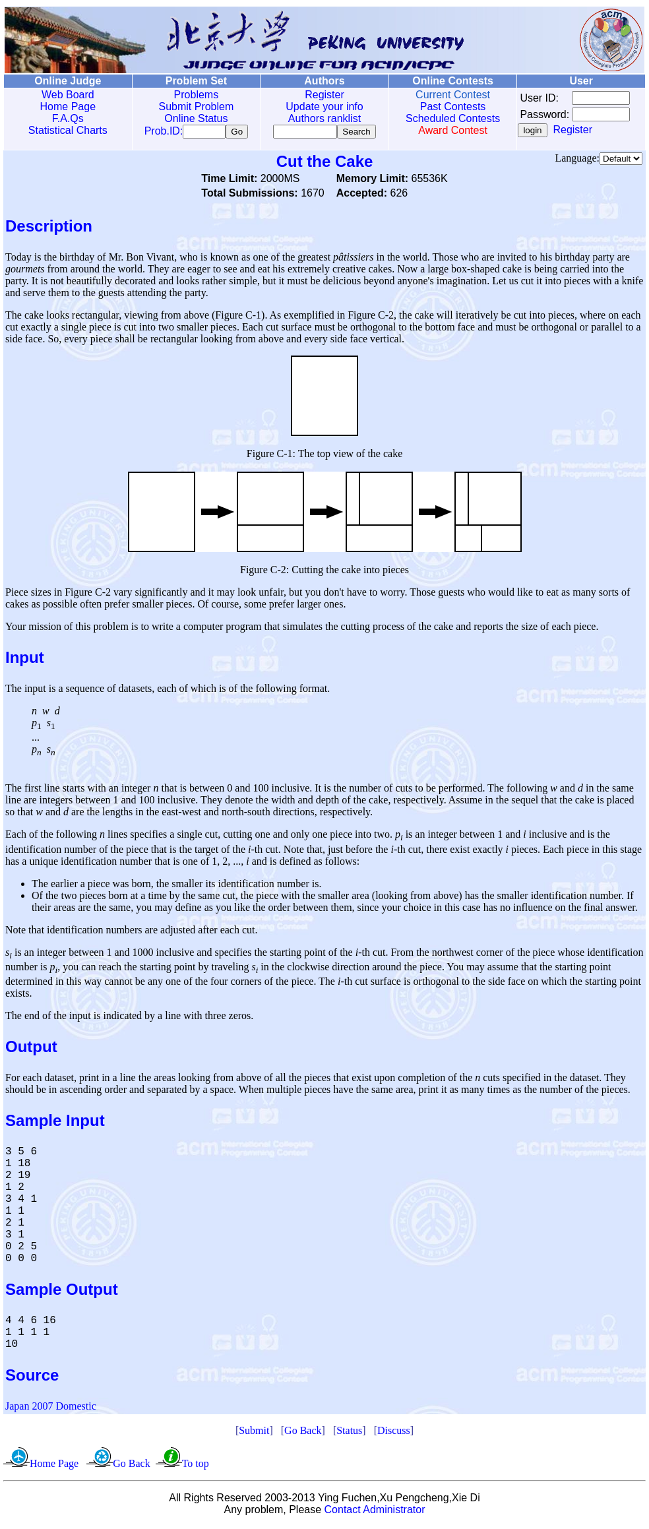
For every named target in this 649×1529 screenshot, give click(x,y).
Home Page (67, 106)
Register (318, 94)
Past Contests (445, 106)
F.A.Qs (66, 118)
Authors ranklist (318, 118)
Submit (254, 1433)
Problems (192, 94)
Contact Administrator (374, 1512)
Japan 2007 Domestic (50, 1408)
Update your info (318, 106)
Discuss (393, 1433)
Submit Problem (192, 106)
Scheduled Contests (445, 118)
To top (195, 1466)
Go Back (302, 1433)
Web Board (66, 94)
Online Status (192, 118)
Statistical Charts (66, 130)
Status (349, 1433)
